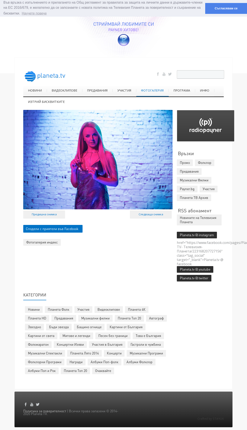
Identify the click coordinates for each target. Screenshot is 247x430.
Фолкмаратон (38, 344)
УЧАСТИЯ (124, 90)
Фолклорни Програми (44, 361)
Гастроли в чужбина (146, 344)
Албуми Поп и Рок (42, 370)
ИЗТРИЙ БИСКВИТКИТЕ (46, 101)
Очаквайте (103, 370)
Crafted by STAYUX (211, 418)
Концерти (114, 352)
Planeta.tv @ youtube (195, 269)
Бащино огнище (89, 326)
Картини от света (41, 335)
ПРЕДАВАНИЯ (97, 90)
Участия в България (107, 344)
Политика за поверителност (44, 410)
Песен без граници (113, 335)
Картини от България (126, 326)
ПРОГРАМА (181, 90)
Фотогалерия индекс (42, 242)
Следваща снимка (151, 214)
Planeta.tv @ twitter (194, 277)
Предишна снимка (44, 214)
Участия (83, 309)
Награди (76, 361)
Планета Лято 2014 (84, 352)
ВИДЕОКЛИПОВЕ (64, 90)
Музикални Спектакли (45, 352)
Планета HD (37, 317)
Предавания (63, 317)
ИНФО (204, 90)
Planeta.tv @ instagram (197, 234)
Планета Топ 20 (129, 317)
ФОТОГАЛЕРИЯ (152, 90)
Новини (34, 309)
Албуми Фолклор (139, 361)
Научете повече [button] (34, 13)
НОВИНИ (35, 90)
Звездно (34, 326)
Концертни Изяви (70, 344)
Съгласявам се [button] (226, 8)
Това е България (148, 335)
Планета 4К (136, 309)
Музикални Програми (146, 352)
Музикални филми (95, 317)
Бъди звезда (59, 326)
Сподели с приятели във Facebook (52, 228)
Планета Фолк (58, 309)
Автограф (156, 317)
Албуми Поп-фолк (104, 361)
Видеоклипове (108, 309)
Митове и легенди (76, 335)
